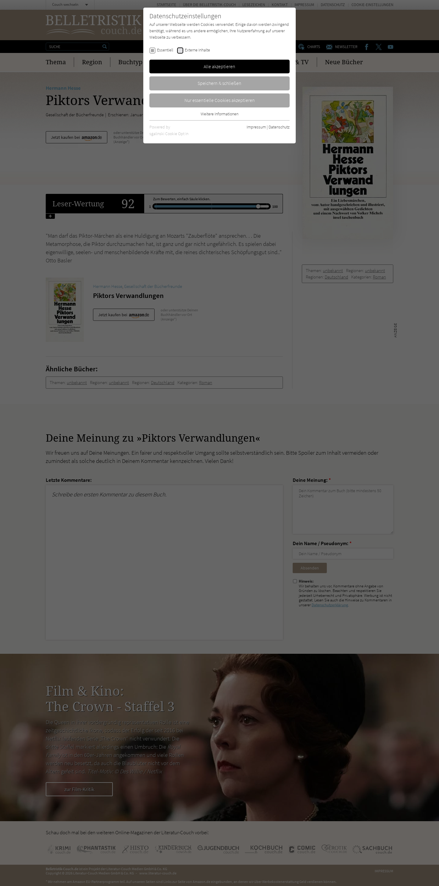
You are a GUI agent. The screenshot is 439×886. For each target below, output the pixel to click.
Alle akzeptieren (219, 66)
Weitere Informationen (219, 114)
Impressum (256, 127)
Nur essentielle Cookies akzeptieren (219, 100)
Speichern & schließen (219, 83)
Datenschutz (279, 127)
